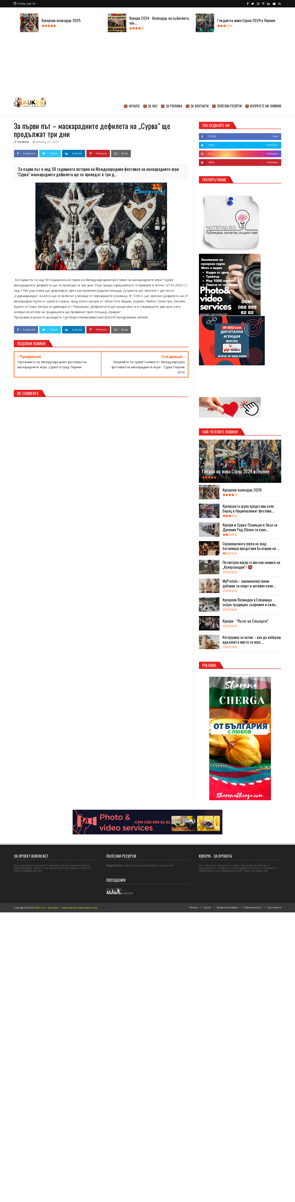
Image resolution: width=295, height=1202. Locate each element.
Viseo (102, 907)
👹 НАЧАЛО (132, 106)
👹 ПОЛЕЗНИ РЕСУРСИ (227, 106)
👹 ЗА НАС (150, 106)
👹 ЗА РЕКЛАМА (171, 106)
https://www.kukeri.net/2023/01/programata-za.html (108, 317)
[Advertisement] (147, 65)
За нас (207, 907)
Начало (193, 907)
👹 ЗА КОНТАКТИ (197, 106)
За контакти (274, 907)
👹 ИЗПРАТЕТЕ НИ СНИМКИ (263, 106)
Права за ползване (227, 907)
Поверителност (253, 907)
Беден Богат (114, 865)
